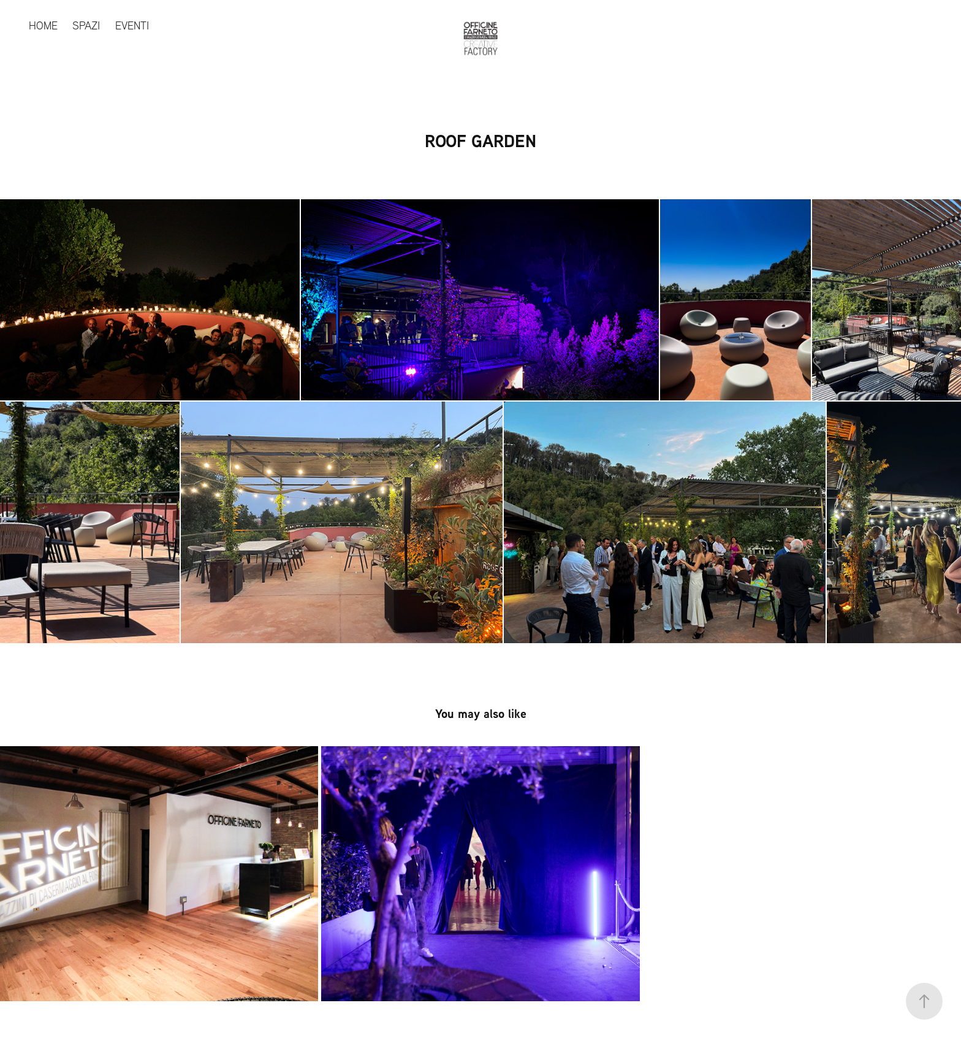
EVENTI (132, 25)
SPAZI (86, 25)
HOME (43, 25)
